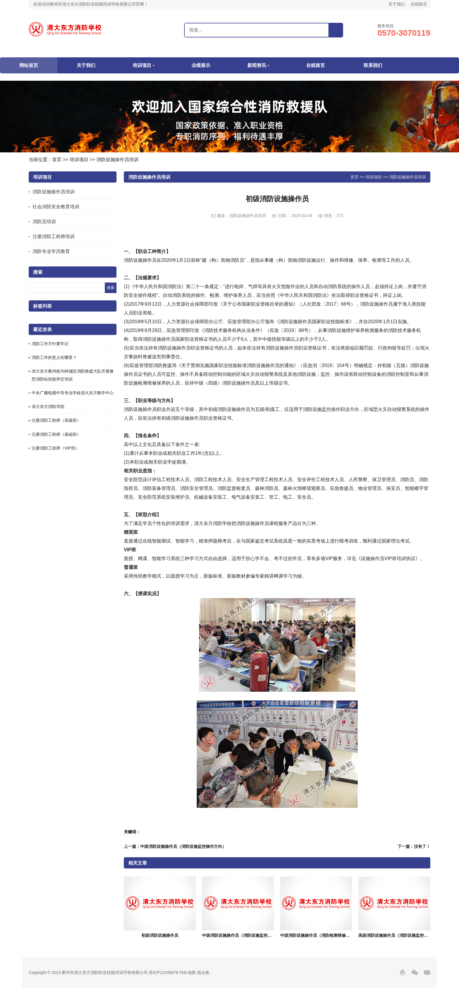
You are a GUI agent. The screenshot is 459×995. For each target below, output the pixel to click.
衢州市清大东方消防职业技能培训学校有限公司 (65, 29)
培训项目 (142, 65)
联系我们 (373, 65)
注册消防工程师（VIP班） (55, 448)
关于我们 (396, 4)
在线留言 (419, 4)
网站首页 (28, 65)
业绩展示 (200, 65)
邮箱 (427, 972)
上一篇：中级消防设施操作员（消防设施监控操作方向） (175, 846)
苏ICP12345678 (163, 972)
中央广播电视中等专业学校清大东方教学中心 (73, 392)
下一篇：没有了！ (414, 846)
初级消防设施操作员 (159, 935)
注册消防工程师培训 (53, 236)
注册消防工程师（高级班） (56, 420)
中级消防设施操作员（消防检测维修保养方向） (323, 935)
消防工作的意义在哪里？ (54, 357)
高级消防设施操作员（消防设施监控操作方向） (401, 935)
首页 (56, 159)
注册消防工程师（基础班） (56, 434)
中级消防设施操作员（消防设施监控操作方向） (245, 935)
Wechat (415, 972)
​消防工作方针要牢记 (50, 343)
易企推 (203, 972)
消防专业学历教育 (51, 251)
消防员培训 (44, 221)
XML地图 (187, 972)
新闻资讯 (256, 65)
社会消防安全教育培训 (55, 206)
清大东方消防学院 (48, 406)
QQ (402, 972)
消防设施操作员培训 (117, 159)
